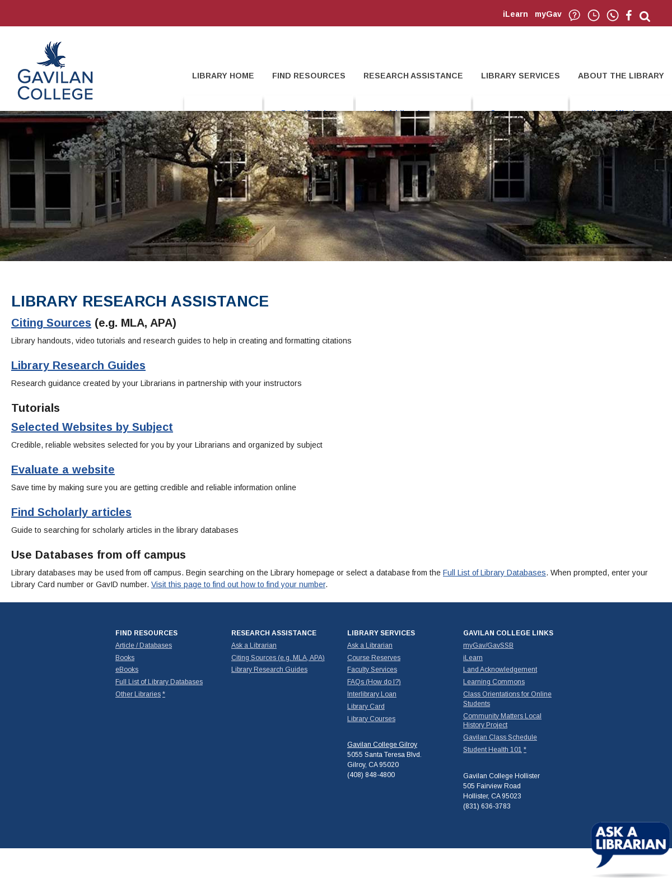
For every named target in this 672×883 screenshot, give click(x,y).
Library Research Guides (78, 365)
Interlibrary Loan (371, 694)
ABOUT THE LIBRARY (621, 75)
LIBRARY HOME (223, 75)
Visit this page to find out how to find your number (238, 584)
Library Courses (371, 719)
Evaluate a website (63, 469)
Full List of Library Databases (494, 572)
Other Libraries (138, 694)
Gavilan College (55, 69)
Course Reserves (373, 658)
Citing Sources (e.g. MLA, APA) (278, 658)
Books (124, 658)
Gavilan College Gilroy (382, 745)
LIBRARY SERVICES (520, 75)
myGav (548, 14)
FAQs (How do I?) (374, 682)
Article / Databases (143, 645)
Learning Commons (494, 682)
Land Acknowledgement (500, 669)
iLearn (515, 14)
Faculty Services (372, 669)
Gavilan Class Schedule (500, 737)
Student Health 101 (492, 750)
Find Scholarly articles (71, 512)
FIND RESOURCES (309, 75)
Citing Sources (51, 323)
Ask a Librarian (254, 645)
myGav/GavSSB (488, 645)
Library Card (366, 706)
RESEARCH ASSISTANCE (413, 75)
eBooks (126, 669)
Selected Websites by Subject (92, 427)
